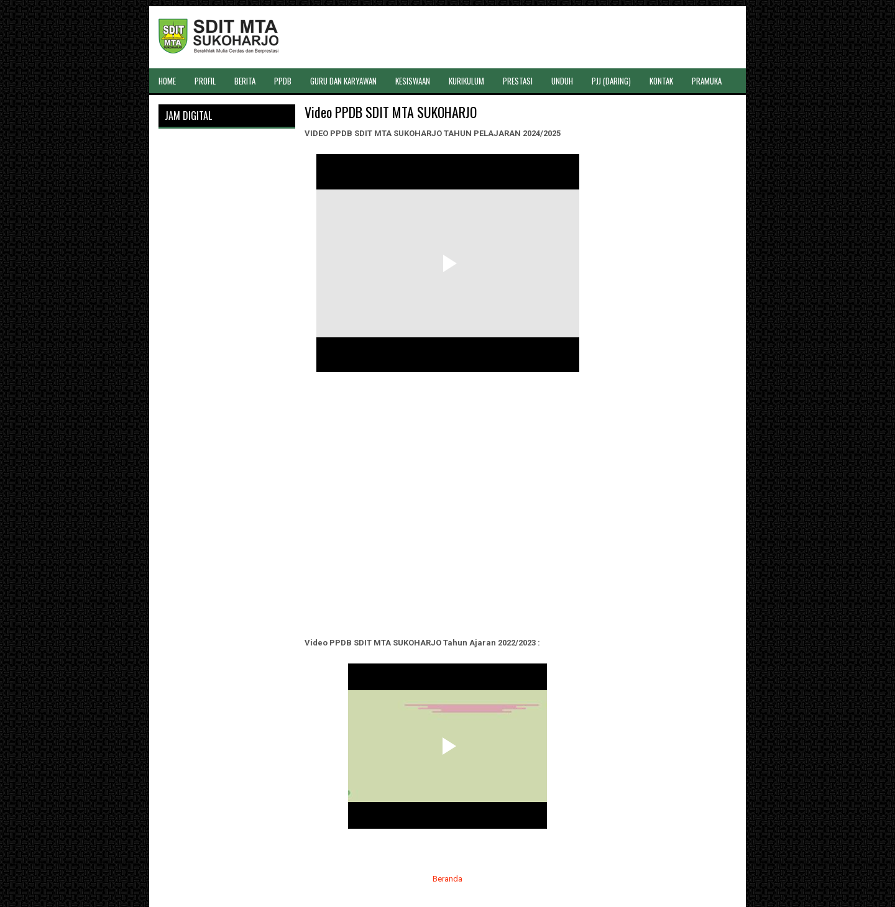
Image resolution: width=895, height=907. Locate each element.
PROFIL (205, 81)
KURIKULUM (466, 81)
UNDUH (562, 81)
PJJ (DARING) (611, 81)
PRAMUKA (707, 81)
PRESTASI (518, 81)
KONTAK (661, 81)
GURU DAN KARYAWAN (343, 81)
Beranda (447, 878)
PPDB (282, 81)
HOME (167, 81)
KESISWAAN (412, 81)
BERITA (244, 81)
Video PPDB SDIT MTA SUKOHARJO (391, 111)
